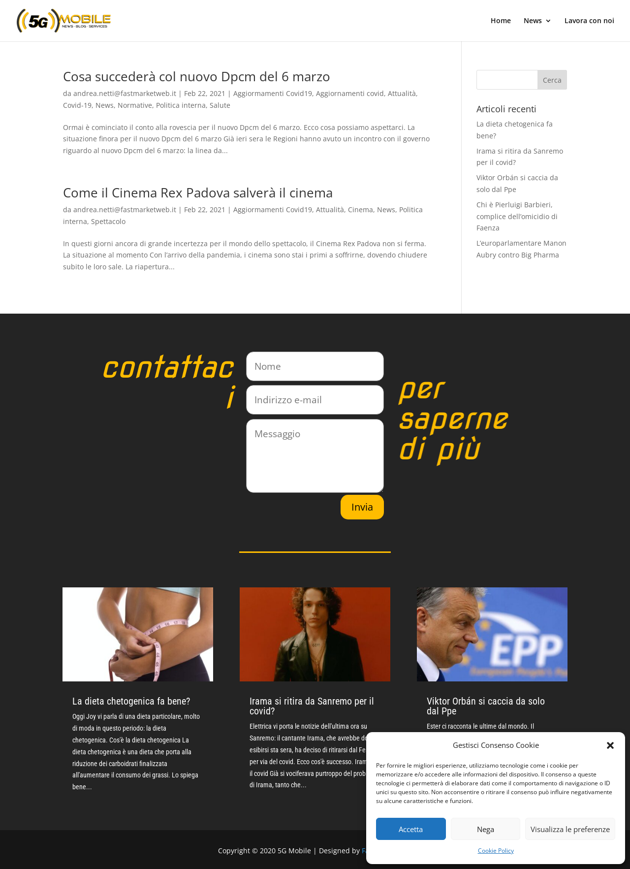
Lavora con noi (589, 21)
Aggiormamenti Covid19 (272, 93)
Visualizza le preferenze (570, 829)
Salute (220, 105)
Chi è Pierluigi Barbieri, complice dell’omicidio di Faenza (517, 216)
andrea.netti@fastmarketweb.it (124, 93)
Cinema (360, 209)
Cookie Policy (496, 850)
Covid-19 (77, 105)
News (533, 21)
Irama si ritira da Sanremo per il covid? (312, 706)
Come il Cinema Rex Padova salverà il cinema (198, 192)
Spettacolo (108, 221)
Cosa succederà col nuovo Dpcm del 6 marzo (196, 76)
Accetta (411, 829)
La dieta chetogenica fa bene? (131, 701)
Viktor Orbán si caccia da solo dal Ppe (486, 706)
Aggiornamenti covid (350, 93)
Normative (135, 105)
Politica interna (181, 105)
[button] (610, 745)
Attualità (402, 93)
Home (501, 21)
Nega (485, 829)
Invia (362, 507)
